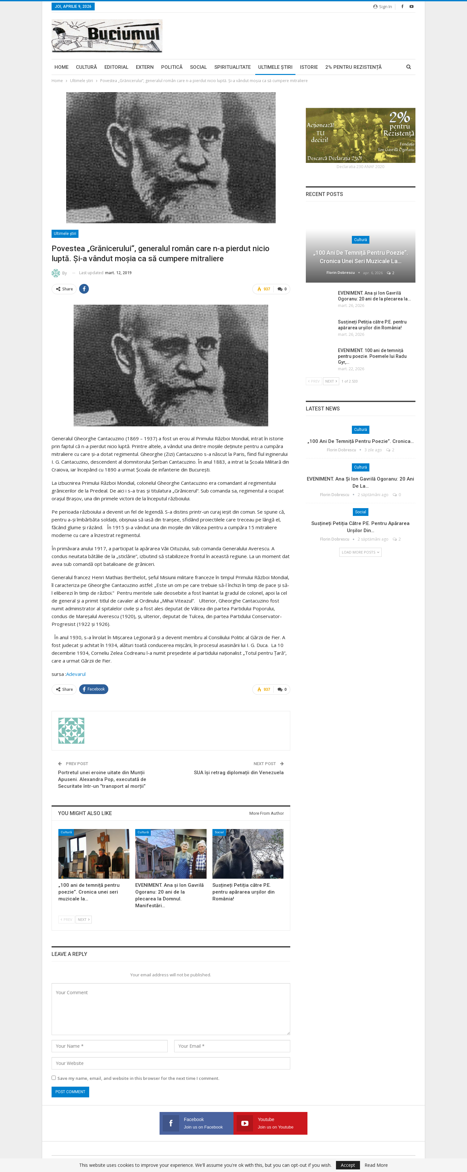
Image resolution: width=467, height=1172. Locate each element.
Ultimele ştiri (275, 67)
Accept (348, 1165)
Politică (172, 67)
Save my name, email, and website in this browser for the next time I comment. (138, 1078)
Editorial (116, 67)
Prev (66, 919)
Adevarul (76, 674)
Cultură (86, 67)
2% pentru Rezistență (353, 67)
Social (198, 67)
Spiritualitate (232, 67)
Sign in (382, 6)
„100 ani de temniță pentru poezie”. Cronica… (360, 441)
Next (84, 919)
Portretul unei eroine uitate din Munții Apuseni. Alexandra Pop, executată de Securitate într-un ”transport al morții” (102, 779)
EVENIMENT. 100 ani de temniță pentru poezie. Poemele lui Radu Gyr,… (372, 356)
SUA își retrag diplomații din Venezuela (239, 772)
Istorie (309, 67)
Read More (376, 1165)
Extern (145, 67)
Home (61, 67)
